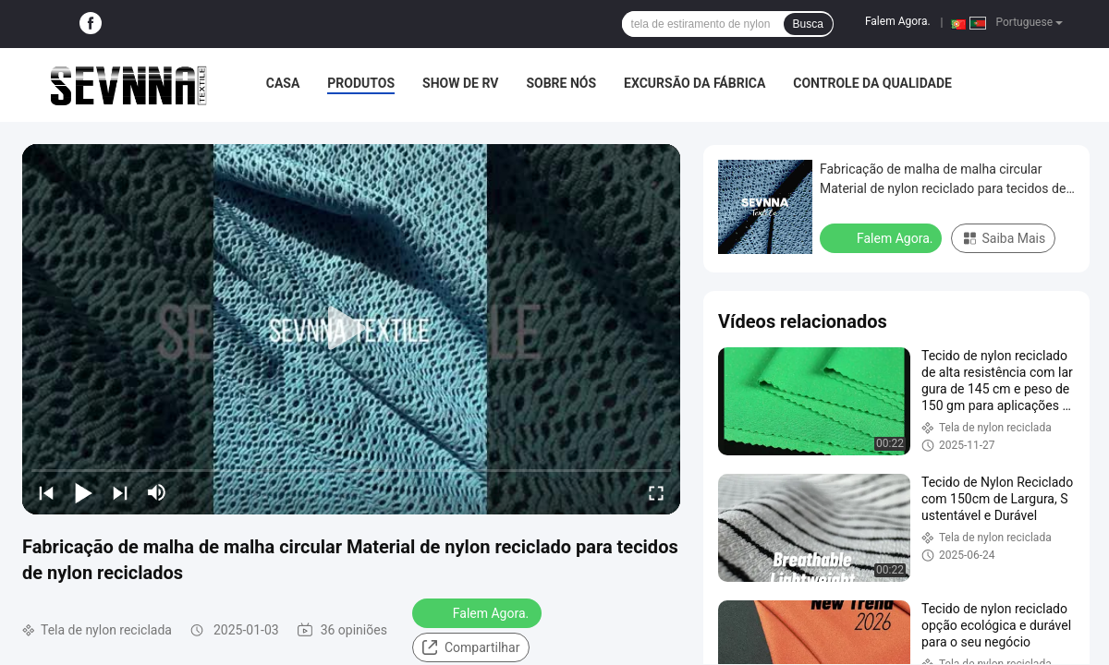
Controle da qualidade (872, 83)
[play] (351, 329)
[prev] (46, 492)
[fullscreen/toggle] (656, 492)
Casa (283, 83)
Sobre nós (561, 83)
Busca (808, 24)
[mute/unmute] (157, 492)
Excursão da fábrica (694, 83)
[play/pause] (83, 492)
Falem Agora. (898, 21)
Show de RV (460, 83)
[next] (120, 492)
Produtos (361, 83)
